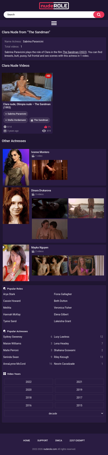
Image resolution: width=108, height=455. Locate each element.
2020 (28, 389)
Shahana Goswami (78, 350)
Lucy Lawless (78, 336)
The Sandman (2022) (75, 52)
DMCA (58, 440)
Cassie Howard (12, 300)
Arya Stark (9, 294)
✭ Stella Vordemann (15, 120)
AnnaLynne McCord (27, 363)
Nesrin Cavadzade (78, 363)
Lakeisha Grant (62, 321)
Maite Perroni (27, 350)
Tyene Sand (10, 321)
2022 (28, 381)
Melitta (7, 307)
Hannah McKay (12, 314)
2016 (28, 405)
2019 (79, 389)
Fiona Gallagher (63, 294)
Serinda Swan (27, 357)
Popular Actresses (17, 331)
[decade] (54, 413)
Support (42, 440)
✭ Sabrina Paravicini (15, 114)
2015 (79, 405)
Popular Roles (15, 288)
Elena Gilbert (61, 314)
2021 (79, 381)
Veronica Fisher (63, 307)
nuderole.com (50, 449)
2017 (79, 397)
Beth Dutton (61, 300)
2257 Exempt (77, 440)
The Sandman (41, 120)
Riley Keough (78, 357)
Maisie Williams (27, 343)
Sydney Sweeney (27, 336)
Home (26, 440)
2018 (28, 397)
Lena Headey (78, 343)
